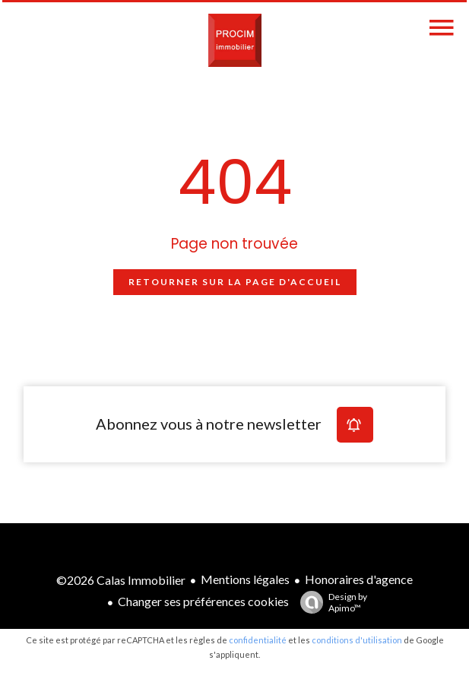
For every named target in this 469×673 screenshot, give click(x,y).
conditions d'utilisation (357, 640)
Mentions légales (245, 579)
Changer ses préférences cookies (203, 601)
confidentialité (258, 640)
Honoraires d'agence (359, 579)
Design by (330, 602)
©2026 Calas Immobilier (120, 580)
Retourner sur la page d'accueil (234, 281)
